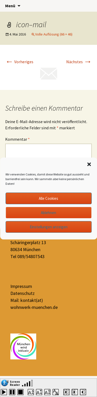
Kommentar (17, 139)
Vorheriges (19, 61)
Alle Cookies (48, 198)
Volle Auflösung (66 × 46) (53, 34)
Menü (10, 5)
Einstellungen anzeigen (49, 226)
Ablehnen (48, 212)
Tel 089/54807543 (27, 256)
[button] (89, 164)
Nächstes (79, 61)
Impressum (21, 286)
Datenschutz (22, 293)
